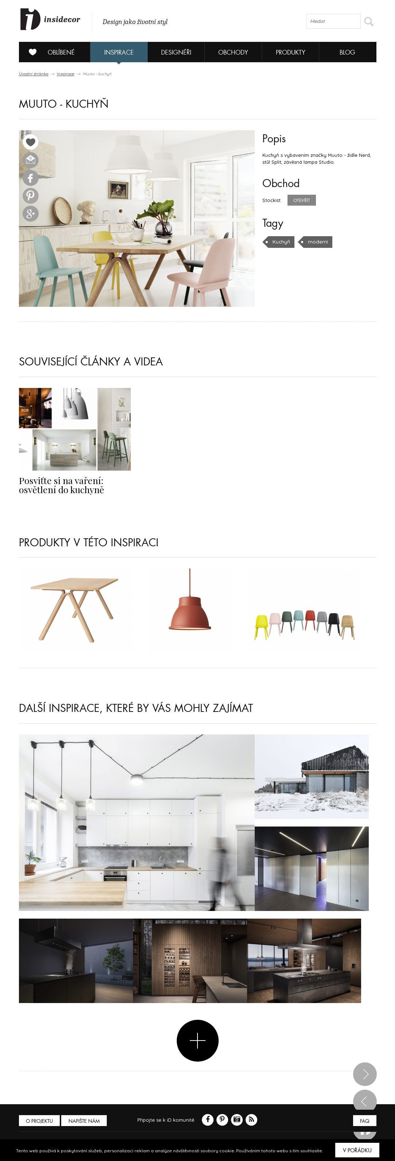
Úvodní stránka (33, 73)
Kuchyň (281, 242)
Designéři (176, 52)
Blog (347, 52)
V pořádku (357, 1150)
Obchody (233, 52)
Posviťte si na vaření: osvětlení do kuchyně (58, 484)
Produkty (290, 52)
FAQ (364, 1121)
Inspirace (119, 52)
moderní (316, 242)
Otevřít (301, 200)
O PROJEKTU (40, 1121)
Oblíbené (49, 52)
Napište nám (86, 1121)
